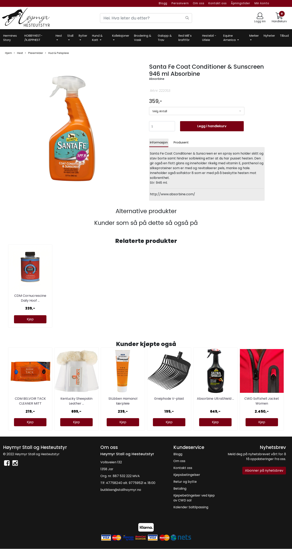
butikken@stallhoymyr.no (120, 489)
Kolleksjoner (120, 36)
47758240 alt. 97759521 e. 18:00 (130, 483)
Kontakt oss (217, 3)
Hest (59, 36)
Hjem (8, 53)
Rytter (83, 36)
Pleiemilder (34, 53)
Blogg (163, 3)
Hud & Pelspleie (57, 53)
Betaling (179, 488)
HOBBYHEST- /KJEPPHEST (33, 38)
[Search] (146, 18)
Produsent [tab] (181, 142)
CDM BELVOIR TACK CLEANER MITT (30, 401)
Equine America (229, 38)
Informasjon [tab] (159, 142)
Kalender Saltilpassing (190, 507)
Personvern (180, 3)
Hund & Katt (97, 38)
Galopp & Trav (165, 38)
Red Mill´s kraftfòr (185, 38)
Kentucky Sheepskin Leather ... (76, 401)
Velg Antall (159, 111)
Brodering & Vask (142, 38)
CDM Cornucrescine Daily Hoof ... (30, 298)
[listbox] (196, 111)
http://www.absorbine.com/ (172, 194)
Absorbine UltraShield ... (215, 398)
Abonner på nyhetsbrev (264, 470)
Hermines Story (10, 38)
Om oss (198, 3)
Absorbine (156, 79)
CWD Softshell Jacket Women (261, 401)
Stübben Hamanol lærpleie (122, 401)
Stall (70, 36)
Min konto (261, 3)
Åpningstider (240, 3)
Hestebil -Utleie (209, 38)
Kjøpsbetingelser (186, 474)
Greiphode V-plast (169, 398)
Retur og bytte (185, 481)
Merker (254, 36)
